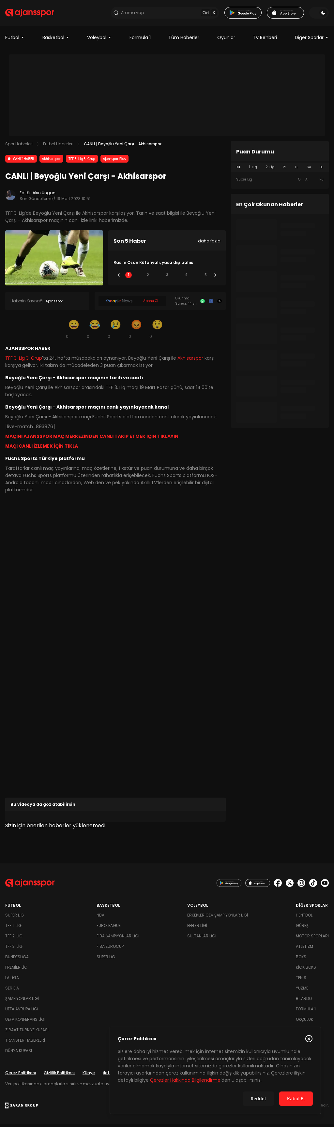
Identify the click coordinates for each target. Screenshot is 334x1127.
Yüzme (302, 991)
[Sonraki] (215, 278)
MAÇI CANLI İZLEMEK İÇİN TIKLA (41, 449)
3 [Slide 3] (167, 277)
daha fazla (209, 244)
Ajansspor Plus (114, 161)
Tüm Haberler (183, 40)
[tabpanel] (280, 182)
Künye (89, 1075)
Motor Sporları (312, 939)
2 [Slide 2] (148, 277)
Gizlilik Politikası (59, 1075)
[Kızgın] (136, 331)
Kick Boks (306, 970)
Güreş (302, 928)
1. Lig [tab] (253, 169)
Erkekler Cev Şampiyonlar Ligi (217, 918)
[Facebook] (211, 304)
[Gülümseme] (74, 331)
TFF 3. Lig (14, 949)
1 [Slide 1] (128, 277)
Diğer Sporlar (312, 40)
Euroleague (109, 928)
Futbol (14, 40)
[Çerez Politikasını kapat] (309, 1039)
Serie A (12, 991)
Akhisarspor (51, 161)
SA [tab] (309, 169)
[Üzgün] (115, 331)
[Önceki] (118, 278)
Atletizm (304, 949)
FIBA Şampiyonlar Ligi (118, 939)
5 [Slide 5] (206, 277)
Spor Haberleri (19, 147)
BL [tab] (321, 169)
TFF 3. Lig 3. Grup (81, 161)
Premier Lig (16, 970)
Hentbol (304, 918)
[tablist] (280, 170)
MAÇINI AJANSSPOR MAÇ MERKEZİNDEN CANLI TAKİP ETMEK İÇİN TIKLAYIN (91, 439)
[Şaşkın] (157, 331)
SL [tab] (238, 169)
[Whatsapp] (202, 304)
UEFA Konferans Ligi (25, 1022)
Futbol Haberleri (58, 147)
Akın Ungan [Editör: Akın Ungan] (44, 195)
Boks (301, 959)
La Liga (12, 980)
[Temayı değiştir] (319, 14)
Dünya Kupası (18, 1053)
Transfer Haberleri (25, 1043)
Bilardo (304, 1001)
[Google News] (132, 304)
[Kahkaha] (94, 331)
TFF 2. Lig (14, 939)
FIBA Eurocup (110, 949)
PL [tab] (284, 169)
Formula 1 (140, 40)
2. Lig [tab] (270, 169)
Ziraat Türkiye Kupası (27, 1032)
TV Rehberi (265, 40)
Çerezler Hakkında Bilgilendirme (185, 1080)
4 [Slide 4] (186, 277)
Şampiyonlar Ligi (22, 1001)
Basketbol (55, 40)
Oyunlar (226, 40)
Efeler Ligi (197, 928)
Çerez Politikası (20, 1075)
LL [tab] (296, 169)
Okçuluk (304, 1022)
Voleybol (99, 40)
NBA (100, 918)
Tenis (301, 980)
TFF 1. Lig (13, 928)
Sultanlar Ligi (201, 939)
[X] (219, 304)
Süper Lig (14, 918)
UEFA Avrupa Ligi (21, 1012)
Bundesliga (17, 959)
